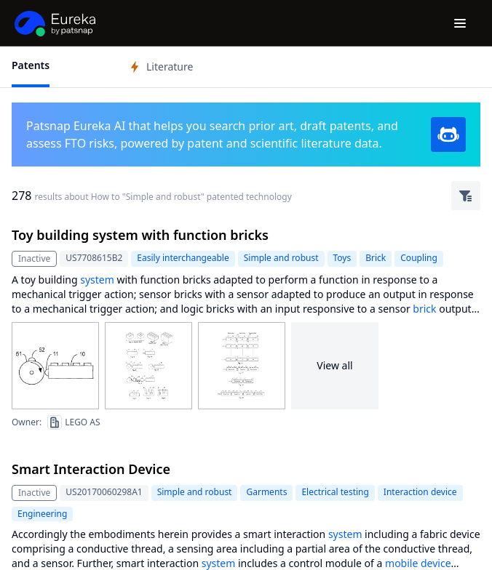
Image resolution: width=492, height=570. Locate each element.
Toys (342, 258)
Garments (266, 492)
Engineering (42, 513)
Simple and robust (281, 258)
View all (334, 365)
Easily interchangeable (183, 258)
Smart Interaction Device (91, 469)
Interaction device (420, 492)
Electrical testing (334, 492)
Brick (375, 258)
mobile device (418, 563)
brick (424, 309)
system (97, 279)
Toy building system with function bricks (140, 235)
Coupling (418, 258)
